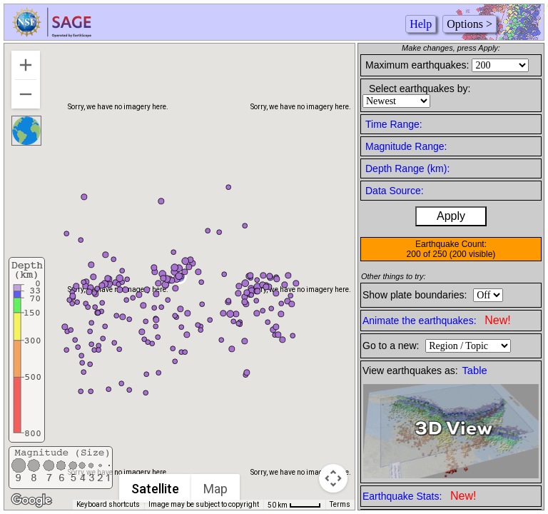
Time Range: (393, 124)
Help (421, 24)
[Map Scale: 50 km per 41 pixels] (294, 505)
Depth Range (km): (407, 168)
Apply (451, 216)
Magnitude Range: (406, 146)
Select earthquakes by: (419, 88)
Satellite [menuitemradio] (156, 488)
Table (474, 370)
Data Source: (394, 190)
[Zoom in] (25, 65)
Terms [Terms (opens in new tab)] (340, 504)
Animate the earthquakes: (436, 320)
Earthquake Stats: (419, 496)
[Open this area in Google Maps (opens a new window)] (31, 500)
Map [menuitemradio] (216, 488)
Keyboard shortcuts (108, 504)
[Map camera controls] (333, 478)
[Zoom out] (25, 94)
